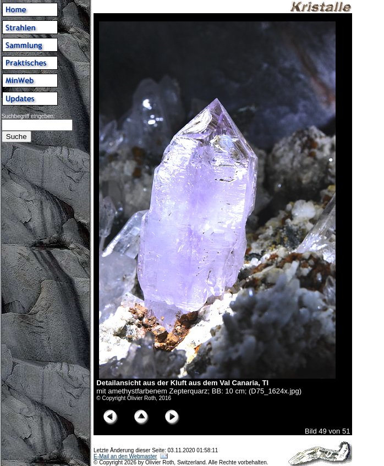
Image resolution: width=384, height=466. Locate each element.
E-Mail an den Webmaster (125, 456)
